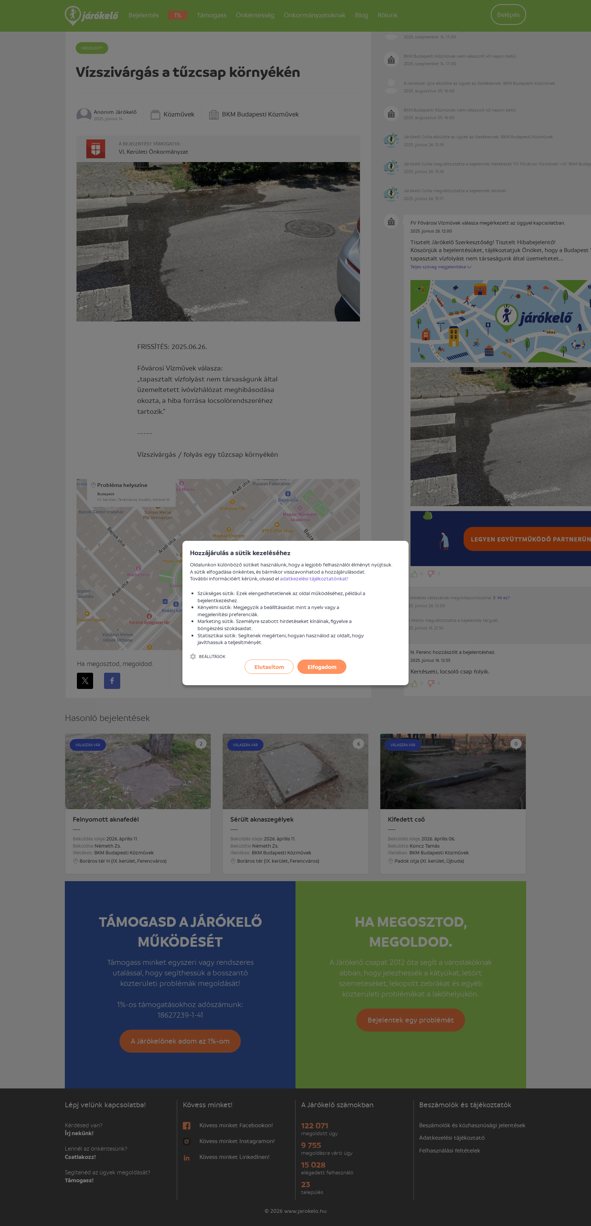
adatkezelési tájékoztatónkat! (314, 578)
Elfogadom (322, 666)
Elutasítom (269, 666)
